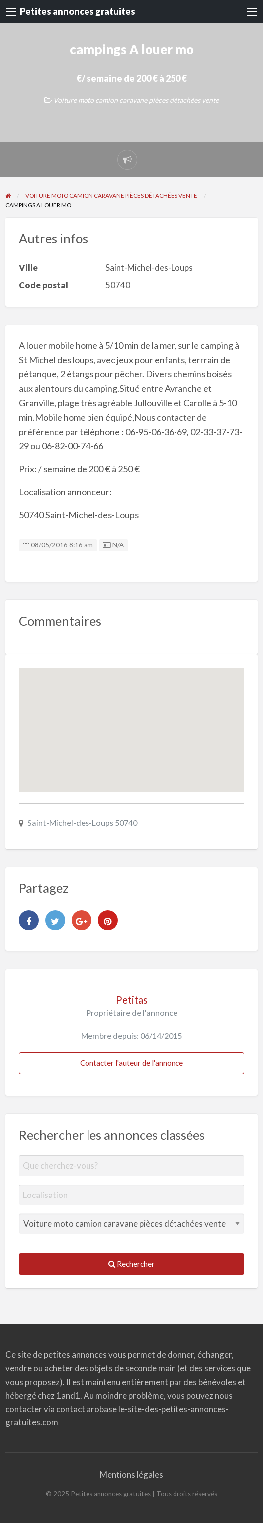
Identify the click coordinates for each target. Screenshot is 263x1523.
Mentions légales (131, 1474)
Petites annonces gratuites (77, 11)
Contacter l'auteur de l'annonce (131, 1062)
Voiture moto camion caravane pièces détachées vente (136, 100)
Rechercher (131, 1263)
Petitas (132, 1000)
